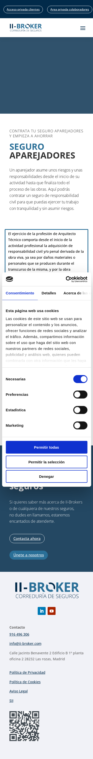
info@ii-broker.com (25, 643)
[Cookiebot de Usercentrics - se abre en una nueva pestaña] (66, 279)
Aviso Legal (18, 691)
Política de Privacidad (27, 672)
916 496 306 (19, 634)
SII (11, 700)
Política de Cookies (25, 681)
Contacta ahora (27, 538)
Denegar (46, 476)
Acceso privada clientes (23, 9)
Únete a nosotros (28, 554)
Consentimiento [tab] (20, 293)
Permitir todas (46, 447)
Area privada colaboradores (69, 9)
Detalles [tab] (49, 293)
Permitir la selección (47, 462)
